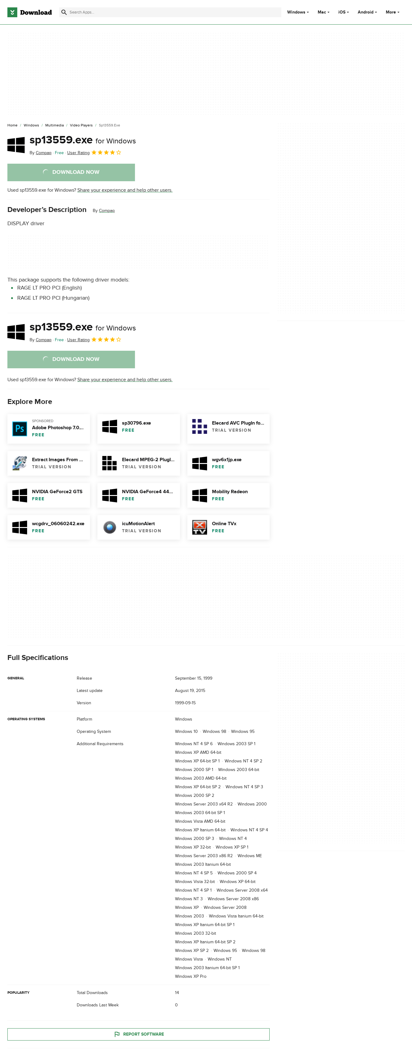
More (393, 12)
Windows (296, 12)
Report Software (138, 1034)
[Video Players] (81, 125)
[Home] (12, 125)
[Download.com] (29, 12)
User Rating (94, 152)
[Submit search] (64, 12)
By (40, 152)
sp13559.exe (83, 140)
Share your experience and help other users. (125, 190)
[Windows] (31, 125)
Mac (322, 12)
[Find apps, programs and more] (170, 12)
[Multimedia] (54, 125)
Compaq (107, 210)
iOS (341, 12)
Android (365, 12)
